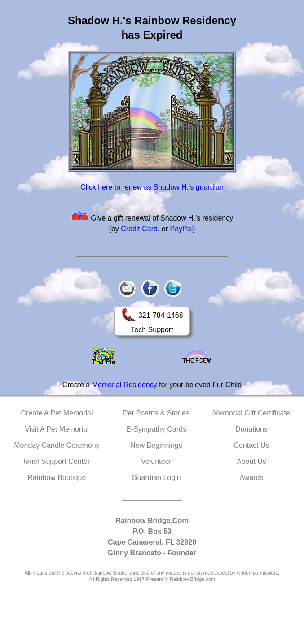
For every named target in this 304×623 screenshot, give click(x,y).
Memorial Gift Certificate (251, 413)
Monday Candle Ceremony (56, 445)
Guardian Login (156, 477)
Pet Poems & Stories (156, 413)
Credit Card (139, 229)
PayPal (181, 229)
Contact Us (251, 445)
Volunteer (156, 461)
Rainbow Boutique (56, 477)
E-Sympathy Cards (156, 429)
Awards (251, 477)
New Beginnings (156, 445)
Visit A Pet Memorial (56, 429)
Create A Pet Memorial (57, 413)
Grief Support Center (57, 461)
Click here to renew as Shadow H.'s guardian (152, 187)
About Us (251, 461)
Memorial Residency (124, 385)
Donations (251, 429)
